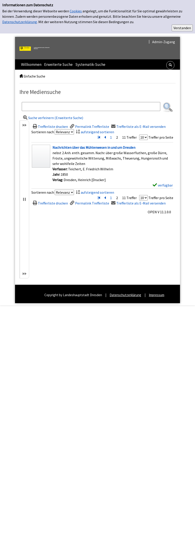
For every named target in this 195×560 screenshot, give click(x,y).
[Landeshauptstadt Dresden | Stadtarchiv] (36, 48)
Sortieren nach (42, 132)
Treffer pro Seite (160, 137)
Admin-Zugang (163, 42)
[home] (21, 76)
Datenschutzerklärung (19, 22)
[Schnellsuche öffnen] (170, 65)
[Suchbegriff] (91, 106)
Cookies (76, 11)
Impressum (156, 295)
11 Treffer (129, 137)
